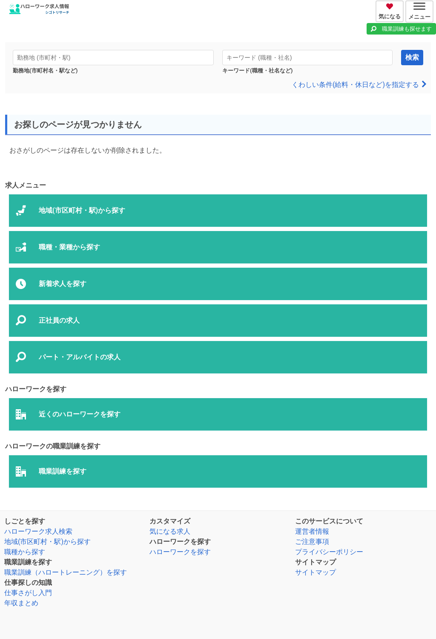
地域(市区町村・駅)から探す (47, 542)
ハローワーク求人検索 (38, 531)
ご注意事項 (312, 542)
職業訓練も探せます (407, 29)
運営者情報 (312, 531)
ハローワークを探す (180, 552)
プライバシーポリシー (329, 552)
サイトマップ (315, 572)
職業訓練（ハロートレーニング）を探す (65, 572)
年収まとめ (21, 603)
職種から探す (24, 552)
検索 (412, 57)
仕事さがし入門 (28, 593)
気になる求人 (169, 531)
